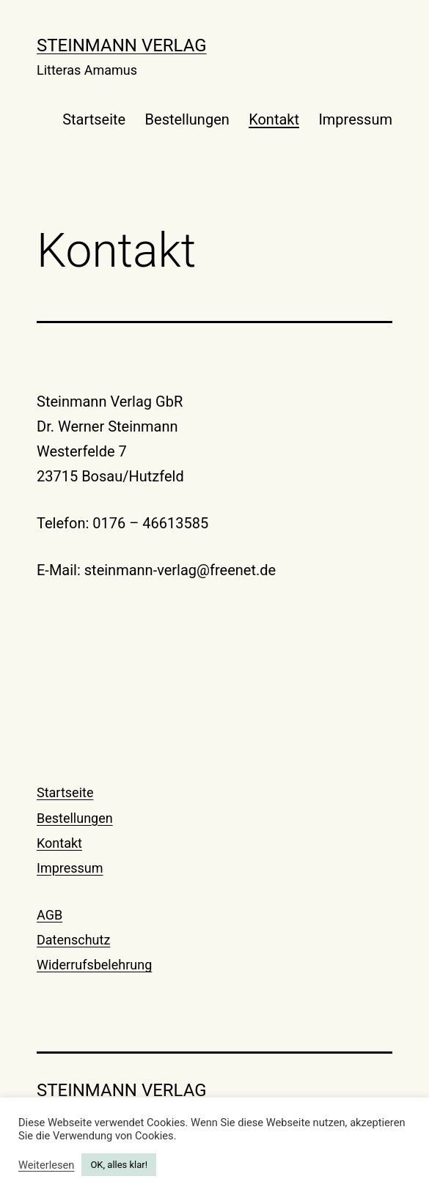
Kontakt (274, 119)
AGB (49, 914)
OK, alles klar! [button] (118, 1164)
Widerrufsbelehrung (94, 964)
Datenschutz (73, 939)
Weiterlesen (46, 1165)
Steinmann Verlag (122, 45)
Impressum (355, 119)
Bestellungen (187, 119)
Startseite (93, 119)
